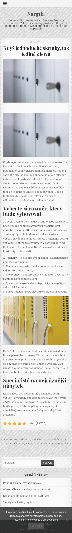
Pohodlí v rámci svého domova (22, 483)
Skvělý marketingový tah (18, 502)
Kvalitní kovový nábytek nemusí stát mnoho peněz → (38, 443)
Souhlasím (36, 525)
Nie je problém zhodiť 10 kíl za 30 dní (26, 496)
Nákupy (36, 41)
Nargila (36, 13)
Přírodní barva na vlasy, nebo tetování (26, 489)
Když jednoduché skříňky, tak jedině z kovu (36, 51)
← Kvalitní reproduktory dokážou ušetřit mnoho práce (34, 439)
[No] (67, 520)
